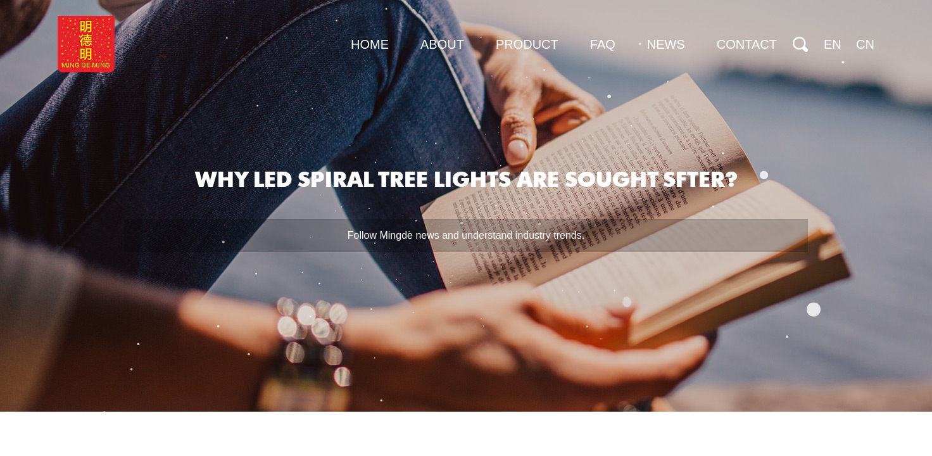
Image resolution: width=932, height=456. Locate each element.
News (666, 44)
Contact (747, 44)
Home (370, 44)
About (442, 44)
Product (527, 44)
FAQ (602, 44)
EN (832, 44)
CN (865, 44)
